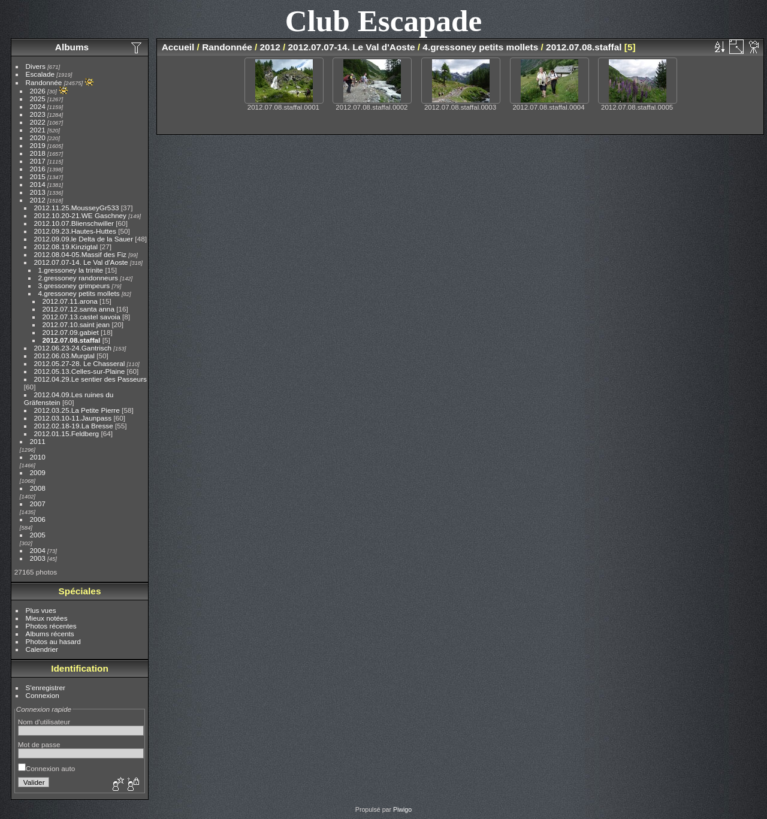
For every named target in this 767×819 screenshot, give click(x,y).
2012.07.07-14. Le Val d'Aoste (81, 262)
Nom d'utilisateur (44, 722)
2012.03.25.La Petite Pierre (77, 410)
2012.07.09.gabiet (71, 332)
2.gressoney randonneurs (78, 278)
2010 (38, 457)
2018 (38, 153)
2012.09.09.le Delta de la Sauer (84, 239)
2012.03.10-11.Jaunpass (73, 418)
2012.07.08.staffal (72, 340)
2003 (38, 558)
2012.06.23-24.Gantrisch (73, 348)
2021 (38, 130)
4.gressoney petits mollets (79, 293)
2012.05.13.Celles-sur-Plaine (79, 371)
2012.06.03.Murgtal (64, 355)
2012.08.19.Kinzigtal (66, 246)
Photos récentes (51, 626)
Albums (72, 47)
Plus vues (41, 610)
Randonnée (44, 82)
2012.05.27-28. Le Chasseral (79, 363)
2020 (38, 137)
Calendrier (42, 649)
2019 (38, 145)
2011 (38, 441)
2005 (38, 535)
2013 (38, 192)
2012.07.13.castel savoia (81, 317)
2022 (38, 122)
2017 (38, 161)
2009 (38, 472)
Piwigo (402, 809)
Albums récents (50, 633)
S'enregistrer (45, 687)
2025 (38, 98)
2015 (38, 176)
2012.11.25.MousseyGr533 (76, 207)
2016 (38, 169)
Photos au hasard (53, 641)
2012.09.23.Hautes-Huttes (75, 231)
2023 (38, 114)
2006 (38, 519)
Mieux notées (47, 618)
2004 (38, 550)
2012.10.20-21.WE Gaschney (80, 215)
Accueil (178, 47)
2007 (38, 503)
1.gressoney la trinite (71, 270)
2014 (38, 184)
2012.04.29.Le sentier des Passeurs (90, 379)
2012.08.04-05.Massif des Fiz (80, 254)
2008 (38, 488)
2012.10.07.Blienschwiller (74, 223)
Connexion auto (46, 768)
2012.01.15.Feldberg (66, 433)
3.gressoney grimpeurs (74, 285)
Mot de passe (39, 744)
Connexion (42, 695)
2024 (38, 106)
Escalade (40, 74)
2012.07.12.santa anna (78, 309)
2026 (38, 91)
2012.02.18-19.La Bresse (73, 426)
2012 (38, 200)
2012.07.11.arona (70, 301)
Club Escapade (383, 21)
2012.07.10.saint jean (76, 324)
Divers (36, 66)
